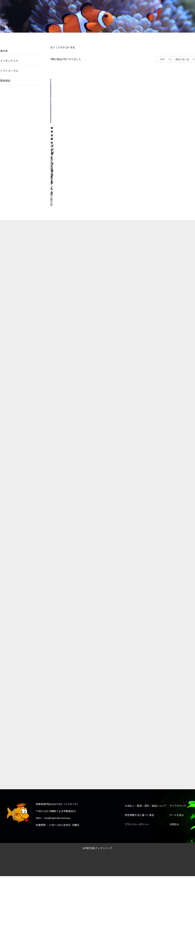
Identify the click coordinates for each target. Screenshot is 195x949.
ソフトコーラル (9, 71)
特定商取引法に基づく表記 (139, 473)
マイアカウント (177, 464)
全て (52, 47)
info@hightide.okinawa (57, 477)
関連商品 (5, 80)
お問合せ (174, 483)
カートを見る (176, 473)
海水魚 (4, 51)
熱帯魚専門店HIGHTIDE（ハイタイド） (27, 8)
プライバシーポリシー (137, 483)
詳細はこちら (72, 108)
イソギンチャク (9, 61)
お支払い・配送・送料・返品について (145, 464)
